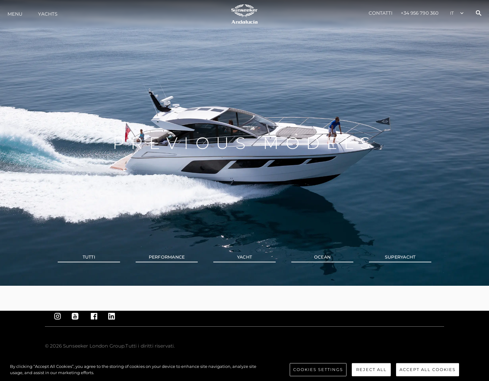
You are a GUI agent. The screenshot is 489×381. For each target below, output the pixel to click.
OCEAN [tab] (322, 257)
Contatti (381, 13)
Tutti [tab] (89, 257)
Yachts (47, 14)
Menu (14, 14)
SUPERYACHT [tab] (400, 257)
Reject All (371, 373)
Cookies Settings (318, 373)
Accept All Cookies (427, 373)
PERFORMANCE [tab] (167, 257)
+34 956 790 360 (420, 13)
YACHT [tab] (244, 257)
